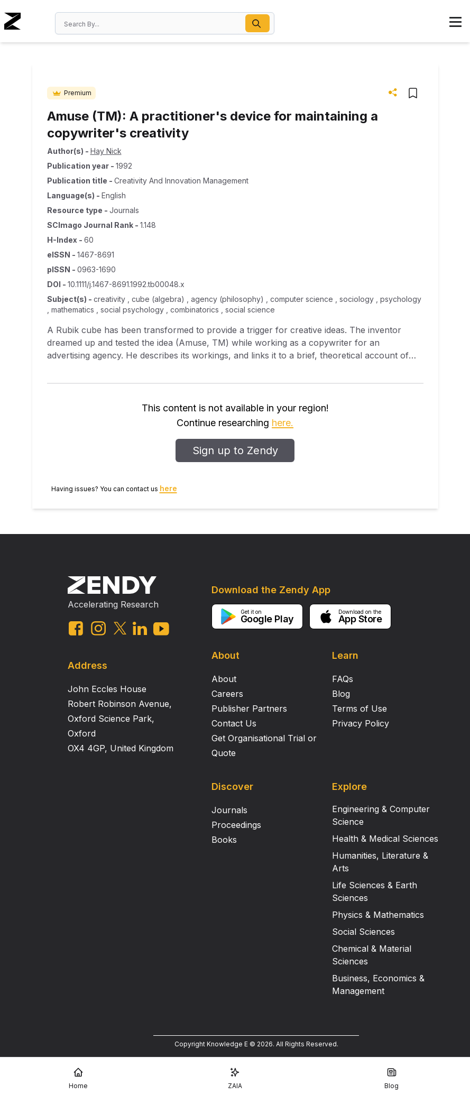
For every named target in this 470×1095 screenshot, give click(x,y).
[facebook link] (76, 628)
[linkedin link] (140, 628)
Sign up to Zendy (235, 450)
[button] (257, 23)
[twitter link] (120, 628)
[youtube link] (161, 629)
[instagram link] (98, 628)
